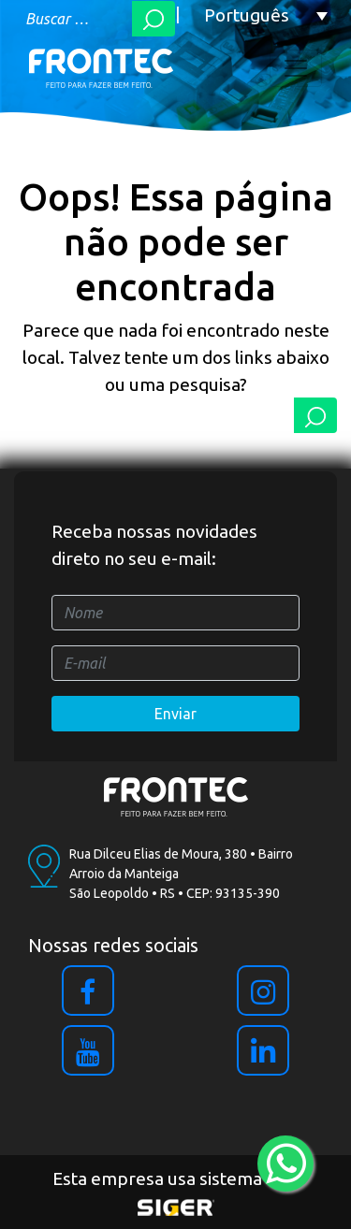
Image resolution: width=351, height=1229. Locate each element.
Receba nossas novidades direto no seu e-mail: (154, 545)
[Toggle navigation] (296, 68)
